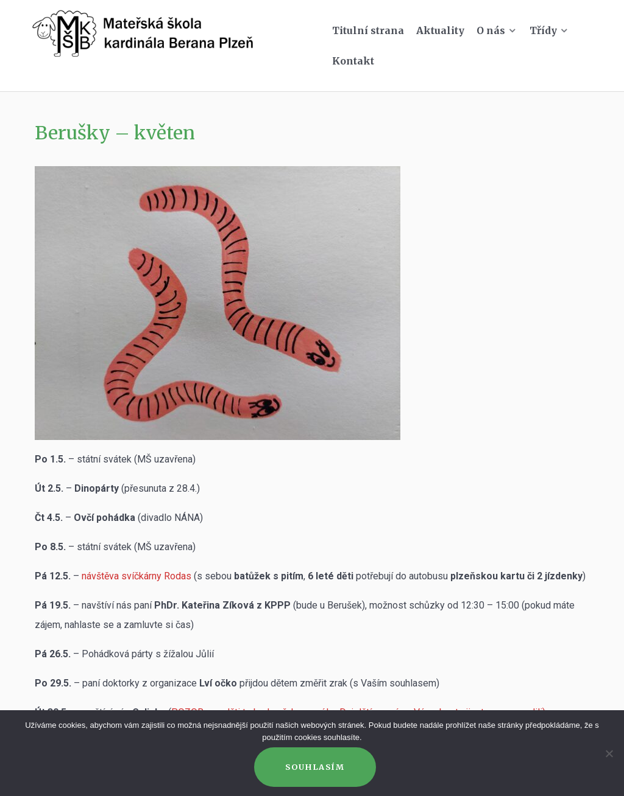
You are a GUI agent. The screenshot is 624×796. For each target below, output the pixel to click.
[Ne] (609, 753)
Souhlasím (314, 767)
